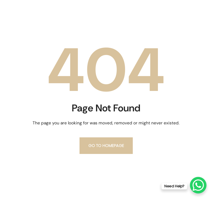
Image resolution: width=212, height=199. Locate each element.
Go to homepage (106, 145)
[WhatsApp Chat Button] (198, 185)
